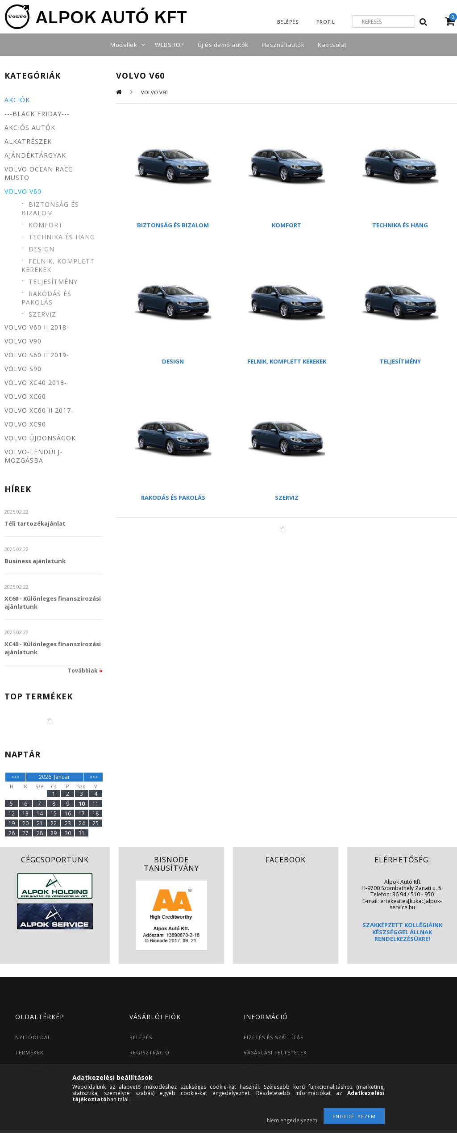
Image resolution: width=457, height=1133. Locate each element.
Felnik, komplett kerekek (58, 265)
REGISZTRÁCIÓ (149, 1052)
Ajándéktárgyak (35, 155)
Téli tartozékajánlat (35, 523)
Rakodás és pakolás (46, 297)
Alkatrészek (28, 141)
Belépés (288, 22)
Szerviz (42, 314)
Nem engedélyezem (292, 1120)
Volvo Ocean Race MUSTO (38, 173)
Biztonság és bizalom (50, 208)
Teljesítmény (53, 281)
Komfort (46, 225)
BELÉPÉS (140, 1037)
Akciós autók (29, 127)
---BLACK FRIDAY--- (37, 113)
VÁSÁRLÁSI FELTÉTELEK (275, 1052)
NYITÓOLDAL (33, 1037)
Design (41, 249)
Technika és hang (62, 237)
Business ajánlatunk (35, 561)
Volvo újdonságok (40, 438)
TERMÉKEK (29, 1052)
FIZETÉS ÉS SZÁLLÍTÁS (273, 1037)
